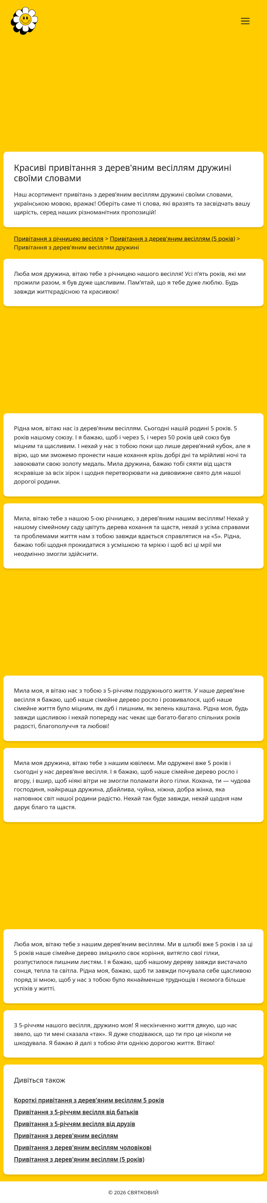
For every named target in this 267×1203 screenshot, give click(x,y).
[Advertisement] (133, 93)
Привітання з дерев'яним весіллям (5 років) (79, 1159)
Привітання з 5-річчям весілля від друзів (74, 1124)
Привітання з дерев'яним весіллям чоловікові (83, 1148)
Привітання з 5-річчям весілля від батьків (76, 1112)
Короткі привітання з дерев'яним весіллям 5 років (89, 1100)
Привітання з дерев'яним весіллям (66, 1136)
